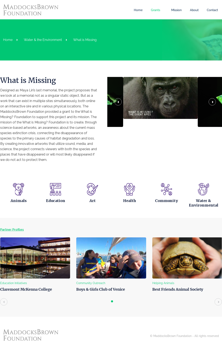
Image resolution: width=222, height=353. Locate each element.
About (194, 10)
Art (92, 200)
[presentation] (3, 301)
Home (138, 10)
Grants (155, 10)
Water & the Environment (43, 40)
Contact (212, 10)
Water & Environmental (203, 203)
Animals (18, 200)
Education (55, 200)
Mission (176, 10)
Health (129, 200)
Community (166, 200)
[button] (122, 113)
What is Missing (85, 40)
